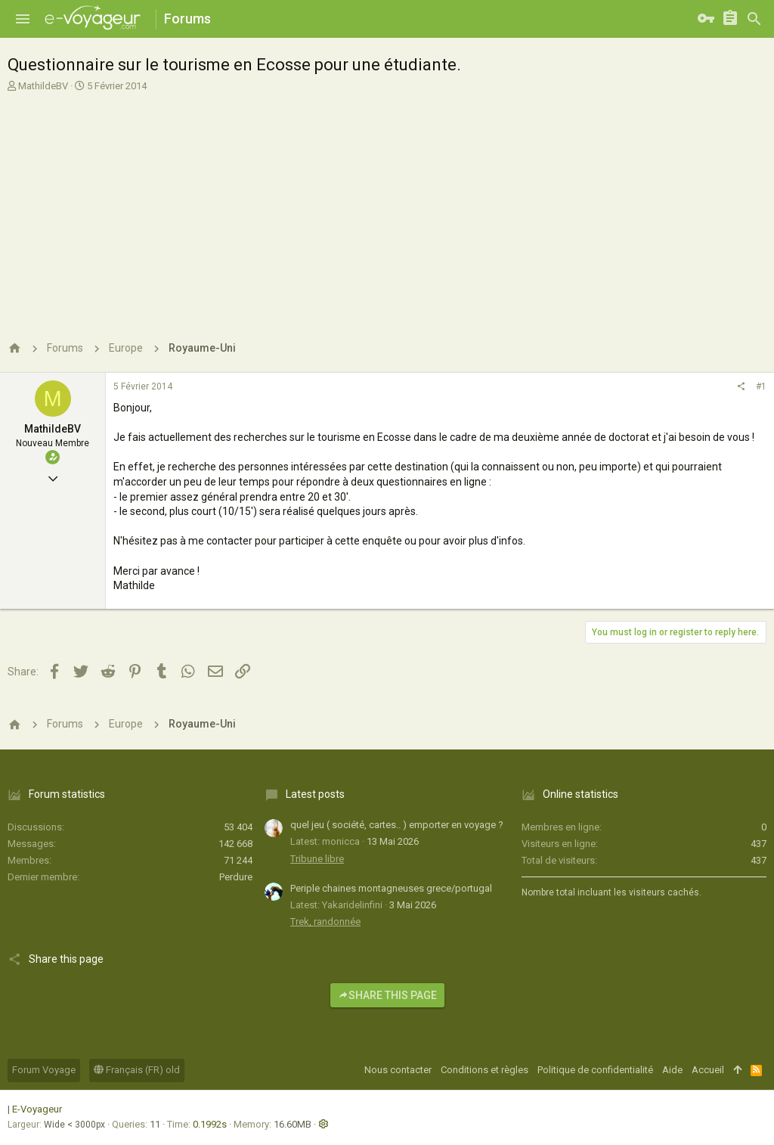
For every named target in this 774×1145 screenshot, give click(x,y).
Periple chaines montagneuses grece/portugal (391, 888)
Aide (672, 1069)
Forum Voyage (44, 1069)
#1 (761, 386)
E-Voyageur (37, 1109)
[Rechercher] (754, 19)
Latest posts (315, 794)
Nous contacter (398, 1069)
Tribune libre (317, 858)
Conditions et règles (484, 1069)
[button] (23, 19)
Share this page (387, 995)
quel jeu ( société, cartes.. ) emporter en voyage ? (396, 824)
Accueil (708, 1069)
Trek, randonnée (325, 921)
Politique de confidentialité (595, 1069)
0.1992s (210, 1124)
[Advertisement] (385, 206)
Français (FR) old (137, 1069)
